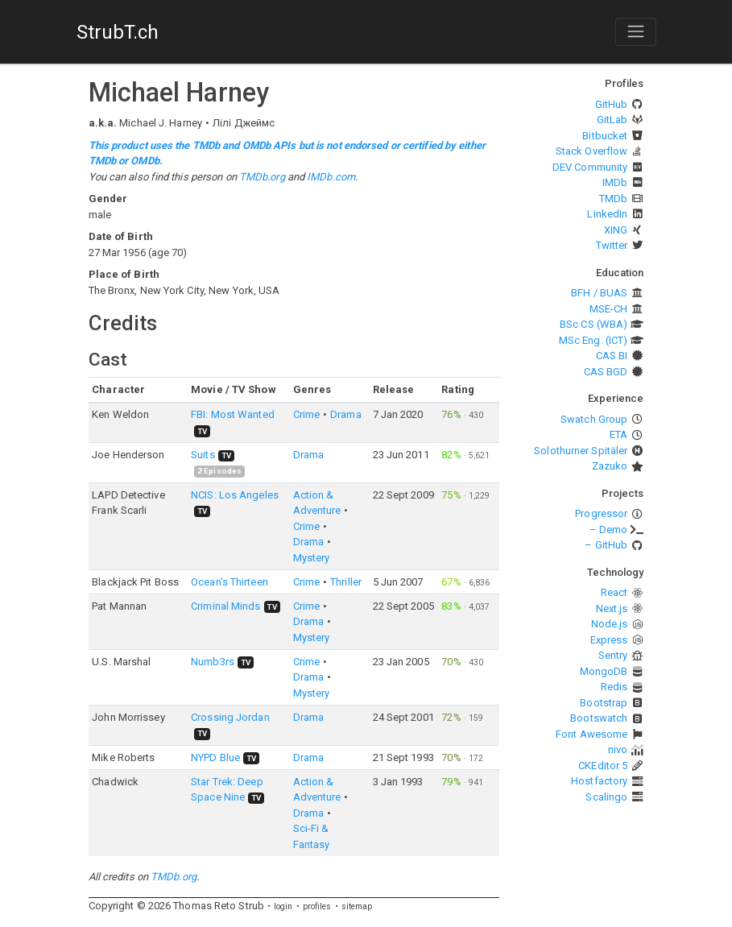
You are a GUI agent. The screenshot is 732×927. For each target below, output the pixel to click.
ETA (618, 434)
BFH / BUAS (599, 293)
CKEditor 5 (602, 765)
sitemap (357, 906)
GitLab (612, 120)
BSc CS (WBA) (593, 324)
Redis (614, 687)
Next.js (612, 608)
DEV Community (589, 167)
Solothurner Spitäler (580, 451)
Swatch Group (593, 419)
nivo (617, 749)
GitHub (611, 104)
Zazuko (610, 466)
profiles (317, 906)
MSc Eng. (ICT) (593, 340)
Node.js (609, 624)
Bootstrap (603, 703)
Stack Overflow (591, 151)
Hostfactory (599, 781)
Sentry (613, 655)
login (283, 906)
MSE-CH (608, 309)
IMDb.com (331, 177)
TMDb (613, 198)
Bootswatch (598, 718)
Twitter (612, 245)
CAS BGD (606, 372)
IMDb (614, 182)
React (614, 592)
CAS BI (612, 356)
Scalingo (606, 797)
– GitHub (606, 545)
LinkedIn (607, 214)
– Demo (608, 530)
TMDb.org (262, 177)
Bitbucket (604, 136)
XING (615, 230)
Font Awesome (591, 734)
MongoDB (604, 671)
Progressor (601, 513)
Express (609, 640)
